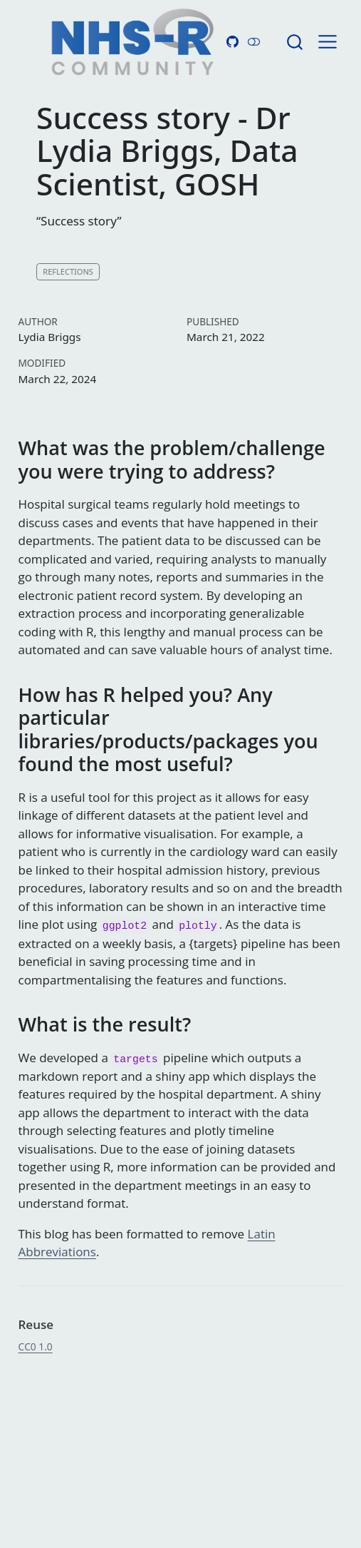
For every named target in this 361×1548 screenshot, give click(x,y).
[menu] (327, 42)
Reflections (68, 271)
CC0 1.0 (36, 1346)
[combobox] (295, 41)
